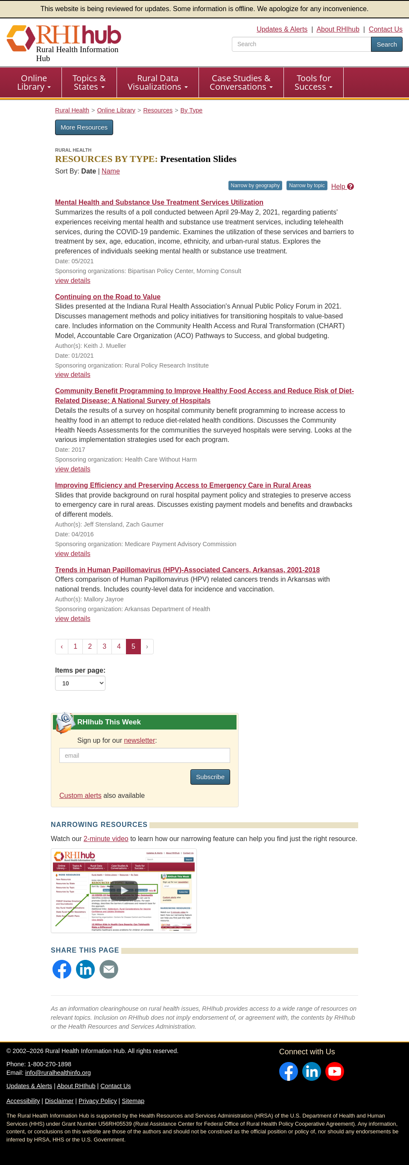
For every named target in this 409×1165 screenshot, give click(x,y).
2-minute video (106, 838)
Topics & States (89, 82)
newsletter (139, 740)
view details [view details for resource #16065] (73, 374)
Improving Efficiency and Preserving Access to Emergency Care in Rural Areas (183, 485)
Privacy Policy (98, 1100)
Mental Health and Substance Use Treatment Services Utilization (159, 202)
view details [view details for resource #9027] (73, 469)
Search (387, 44)
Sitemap (133, 1100)
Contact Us (386, 29)
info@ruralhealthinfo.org (58, 1072)
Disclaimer (59, 1100)
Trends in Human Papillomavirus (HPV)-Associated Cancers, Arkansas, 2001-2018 (187, 570)
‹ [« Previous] (62, 646)
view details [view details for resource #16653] (73, 280)
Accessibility (23, 1100)
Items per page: (80, 679)
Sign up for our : (117, 740)
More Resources (84, 127)
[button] (62, 969)
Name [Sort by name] (111, 171)
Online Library (34, 82)
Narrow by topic (306, 185)
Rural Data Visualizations (158, 82)
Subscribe (210, 776)
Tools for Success (314, 82)
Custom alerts (80, 795)
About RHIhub (337, 29)
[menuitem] (34, 82)
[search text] (301, 44)
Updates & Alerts (282, 29)
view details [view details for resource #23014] (73, 618)
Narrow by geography (255, 185)
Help (342, 186)
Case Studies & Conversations (241, 82)
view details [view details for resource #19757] (73, 553)
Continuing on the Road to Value (108, 296)
